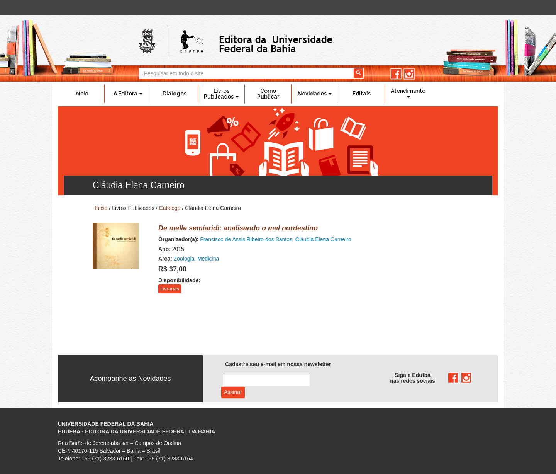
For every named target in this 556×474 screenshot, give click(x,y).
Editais (362, 93)
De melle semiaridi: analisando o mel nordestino (238, 228)
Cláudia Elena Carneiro (323, 239)
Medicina (208, 259)
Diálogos (174, 93)
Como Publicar (268, 94)
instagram (409, 74)
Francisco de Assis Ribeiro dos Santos (246, 239)
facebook (396, 74)
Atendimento (408, 93)
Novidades (315, 93)
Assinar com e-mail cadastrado (233, 392)
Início (81, 93)
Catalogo (170, 208)
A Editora (128, 93)
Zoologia (184, 259)
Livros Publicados (221, 94)
